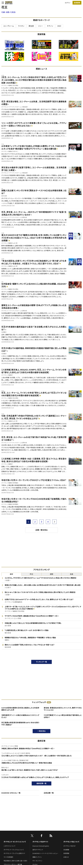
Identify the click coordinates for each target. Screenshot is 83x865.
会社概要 (66, 850)
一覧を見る (42, 731)
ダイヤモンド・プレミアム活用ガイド (14, 853)
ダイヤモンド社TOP (69, 846)
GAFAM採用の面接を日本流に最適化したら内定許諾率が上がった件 (20, 709)
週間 (51, 574)
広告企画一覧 (49, 793)
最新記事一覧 (41, 783)
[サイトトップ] (8, 2)
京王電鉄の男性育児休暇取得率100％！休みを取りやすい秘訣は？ (20, 724)
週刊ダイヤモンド (38, 850)
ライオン (21, 26)
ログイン (67, 2)
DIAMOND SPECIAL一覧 (10, 793)
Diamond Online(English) (41, 846)
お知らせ (66, 857)
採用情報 (66, 853)
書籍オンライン (37, 857)
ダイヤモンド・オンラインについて (15, 842)
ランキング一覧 (41, 662)
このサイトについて (9, 846)
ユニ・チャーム (8, 26)
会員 (71, 574)
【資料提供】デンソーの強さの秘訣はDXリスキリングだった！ (20, 716)
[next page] (54, 522)
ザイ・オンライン (37, 861)
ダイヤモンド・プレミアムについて (14, 850)
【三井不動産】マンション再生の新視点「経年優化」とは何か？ (63, 716)
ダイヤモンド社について (71, 842)
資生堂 (31, 26)
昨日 (31, 574)
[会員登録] (77, 3)
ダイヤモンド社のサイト (40, 842)
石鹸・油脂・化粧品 (8, 12)
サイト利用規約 (8, 857)
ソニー (40, 26)
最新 (11, 574)
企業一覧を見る (41, 530)
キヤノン (50, 26)
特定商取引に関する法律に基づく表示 (15, 861)
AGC (59, 26)
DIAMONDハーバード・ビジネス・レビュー (45, 853)
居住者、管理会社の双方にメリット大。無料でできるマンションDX (63, 709)
